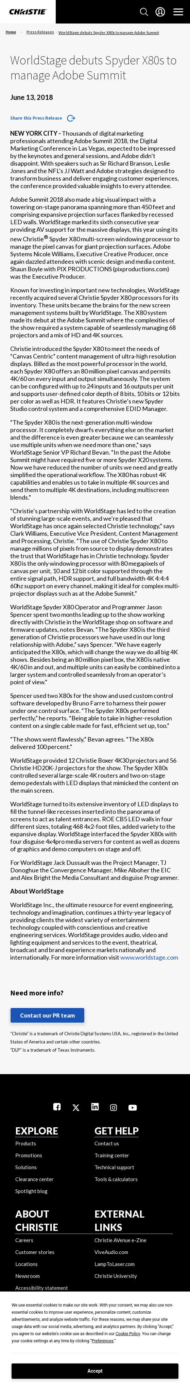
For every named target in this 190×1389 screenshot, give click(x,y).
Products (25, 1143)
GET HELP (116, 1130)
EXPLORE (36, 1130)
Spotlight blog (31, 1191)
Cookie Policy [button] (128, 1333)
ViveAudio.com (111, 1252)
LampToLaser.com (114, 1264)
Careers (24, 1240)
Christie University (115, 1276)
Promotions (28, 1155)
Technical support (114, 1167)
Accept (94, 1371)
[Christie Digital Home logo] (28, 12)
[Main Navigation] (178, 12)
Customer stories (34, 1252)
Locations (26, 1264)
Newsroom (27, 1276)
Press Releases (40, 32)
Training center (111, 1155)
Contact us (106, 1143)
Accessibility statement (41, 1288)
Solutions (26, 1167)
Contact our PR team (47, 1015)
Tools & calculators (116, 1179)
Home (11, 32)
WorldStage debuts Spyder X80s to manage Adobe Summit (108, 32)
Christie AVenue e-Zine (120, 1240)
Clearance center (34, 1179)
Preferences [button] (103, 1341)
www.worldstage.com (149, 957)
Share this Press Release (36, 118)
